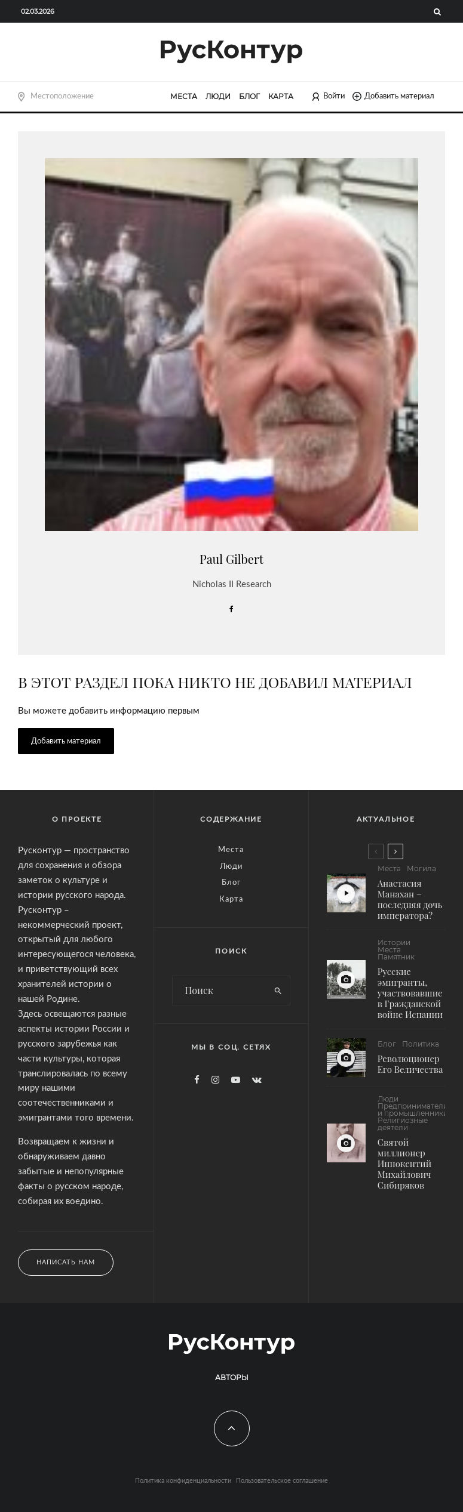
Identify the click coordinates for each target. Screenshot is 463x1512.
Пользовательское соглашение (282, 1480)
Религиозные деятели (403, 1131)
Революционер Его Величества (410, 1065)
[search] (278, 990)
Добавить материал (393, 96)
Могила (421, 868)
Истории (394, 942)
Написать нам (65, 1262)
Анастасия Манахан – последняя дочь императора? (410, 899)
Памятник (396, 957)
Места (183, 96)
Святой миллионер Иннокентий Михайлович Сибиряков (404, 1170)
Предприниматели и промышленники (413, 1116)
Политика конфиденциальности (183, 1480)
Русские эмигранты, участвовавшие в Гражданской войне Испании (410, 993)
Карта (280, 96)
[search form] (219, 990)
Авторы (232, 1377)
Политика (420, 1046)
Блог (249, 96)
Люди (218, 96)
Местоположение (62, 96)
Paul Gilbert (231, 559)
